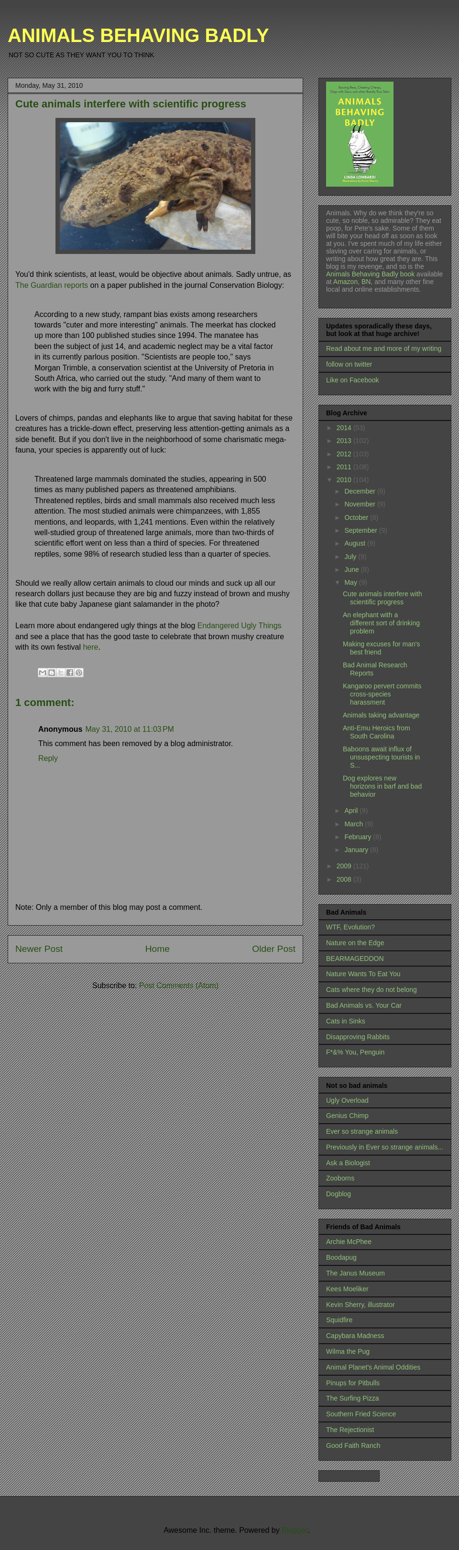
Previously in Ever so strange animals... (384, 1147)
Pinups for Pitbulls (353, 1383)
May (351, 582)
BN (366, 281)
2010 (345, 480)
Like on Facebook (352, 380)
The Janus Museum (355, 1273)
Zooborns (340, 1178)
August (355, 543)
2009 (345, 866)
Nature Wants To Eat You (363, 974)
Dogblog (338, 1194)
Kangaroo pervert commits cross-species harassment (382, 694)
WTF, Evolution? (350, 927)
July (351, 556)
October (357, 517)
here (90, 647)
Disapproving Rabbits (358, 1037)
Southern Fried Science (361, 1414)
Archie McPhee (349, 1241)
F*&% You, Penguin (355, 1052)
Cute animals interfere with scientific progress (382, 598)
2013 (345, 440)
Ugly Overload (347, 1100)
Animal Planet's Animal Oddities (373, 1367)
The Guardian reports (51, 285)
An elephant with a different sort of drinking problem (381, 623)
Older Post (273, 949)
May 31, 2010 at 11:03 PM (129, 729)
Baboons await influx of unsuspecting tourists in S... (381, 757)
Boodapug (341, 1257)
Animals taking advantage (381, 715)
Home (157, 949)
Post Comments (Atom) (179, 985)
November (360, 504)
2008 (345, 879)
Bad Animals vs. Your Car (364, 1005)
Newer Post (39, 949)
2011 (345, 467)
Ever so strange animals (362, 1131)
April (352, 810)
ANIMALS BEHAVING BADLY (138, 35)
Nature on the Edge (355, 943)
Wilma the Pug (348, 1351)
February (358, 837)
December (360, 491)
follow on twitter (349, 364)
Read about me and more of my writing (383, 348)
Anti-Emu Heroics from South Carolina (376, 732)
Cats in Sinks (345, 1021)
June (352, 569)
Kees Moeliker (347, 1289)
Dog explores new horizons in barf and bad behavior (382, 786)
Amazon (345, 281)
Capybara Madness (355, 1335)
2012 (345, 454)
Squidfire (339, 1320)
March (354, 824)
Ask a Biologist (348, 1163)
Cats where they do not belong (371, 989)
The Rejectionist (350, 1430)
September (361, 530)
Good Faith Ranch (353, 1445)
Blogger (294, 1530)
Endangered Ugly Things (239, 626)
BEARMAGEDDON (355, 958)
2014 (345, 428)
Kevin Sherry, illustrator (360, 1304)
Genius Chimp (347, 1115)
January (357, 850)
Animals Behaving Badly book (370, 274)
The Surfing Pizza (352, 1398)
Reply (48, 758)
